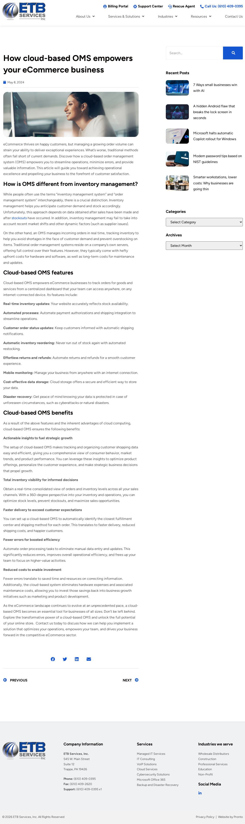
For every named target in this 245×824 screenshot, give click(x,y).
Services (144, 744)
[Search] (233, 53)
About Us (85, 16)
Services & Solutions (126, 16)
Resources (201, 16)
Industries (167, 16)
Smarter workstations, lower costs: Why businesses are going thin (215, 183)
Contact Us (234, 16)
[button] (53, 659)
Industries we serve (215, 744)
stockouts (19, 218)
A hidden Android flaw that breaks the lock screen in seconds (214, 112)
